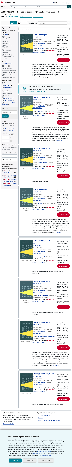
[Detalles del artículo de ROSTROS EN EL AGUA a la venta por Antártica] (26, 105)
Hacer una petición (8, 424)
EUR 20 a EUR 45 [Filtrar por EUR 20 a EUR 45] (8, 128)
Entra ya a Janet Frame (37, 92)
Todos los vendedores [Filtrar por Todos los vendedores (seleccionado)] (10, 168)
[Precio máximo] (5, 141)
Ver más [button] (59, 140)
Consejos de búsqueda (44, 415)
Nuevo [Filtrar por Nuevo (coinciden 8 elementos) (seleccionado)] (6, 66)
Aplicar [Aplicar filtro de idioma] (5, 116)
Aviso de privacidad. (45, 455)
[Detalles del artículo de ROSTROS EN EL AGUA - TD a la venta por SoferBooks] (26, 382)
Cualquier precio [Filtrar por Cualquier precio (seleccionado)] (8, 123)
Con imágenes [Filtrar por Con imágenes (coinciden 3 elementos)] (8, 100)
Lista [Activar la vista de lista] (13, 23)
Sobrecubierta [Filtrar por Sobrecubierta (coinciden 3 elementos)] (8, 98)
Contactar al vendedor (38, 52)
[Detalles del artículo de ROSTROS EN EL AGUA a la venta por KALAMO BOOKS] (26, 157)
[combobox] (38, 6)
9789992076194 (13, 17)
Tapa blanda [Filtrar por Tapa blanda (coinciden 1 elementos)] (7, 87)
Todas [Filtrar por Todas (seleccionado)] (5, 83)
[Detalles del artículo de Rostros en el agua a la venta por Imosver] (26, 197)
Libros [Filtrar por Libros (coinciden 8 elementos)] (5, 34)
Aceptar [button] (15, 460)
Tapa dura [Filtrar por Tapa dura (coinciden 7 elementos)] (7, 85)
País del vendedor (8, 160)
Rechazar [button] (30, 460)
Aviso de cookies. (38, 453)
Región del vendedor (9, 156)
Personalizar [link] (46, 460)
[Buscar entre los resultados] (44, 29)
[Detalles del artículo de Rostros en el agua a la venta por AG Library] (26, 43)
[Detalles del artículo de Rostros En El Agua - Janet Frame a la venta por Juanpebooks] (26, 249)
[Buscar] (69, 6)
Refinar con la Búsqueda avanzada (31, 17)
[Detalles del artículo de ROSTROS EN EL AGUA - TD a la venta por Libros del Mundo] (26, 290)
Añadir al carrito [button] (64, 60)
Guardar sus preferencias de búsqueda (49, 420)
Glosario (40, 418)
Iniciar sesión (62, 2)
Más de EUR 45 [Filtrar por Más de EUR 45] (7, 130)
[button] (69, 29)
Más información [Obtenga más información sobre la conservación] (7, 63)
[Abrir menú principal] (4, 6)
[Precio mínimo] (5, 137)
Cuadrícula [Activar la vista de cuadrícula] (22, 23)
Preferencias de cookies (44, 451)
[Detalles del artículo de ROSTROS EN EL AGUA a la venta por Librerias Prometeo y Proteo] (26, 330)
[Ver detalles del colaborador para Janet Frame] (36, 37)
